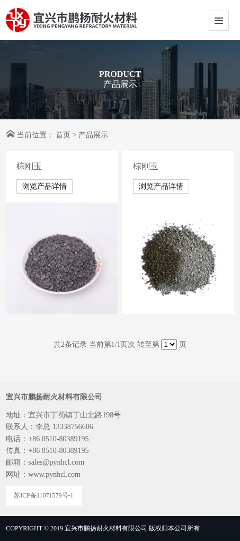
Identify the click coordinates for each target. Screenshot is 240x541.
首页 (63, 135)
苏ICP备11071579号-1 (43, 495)
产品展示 (93, 135)
